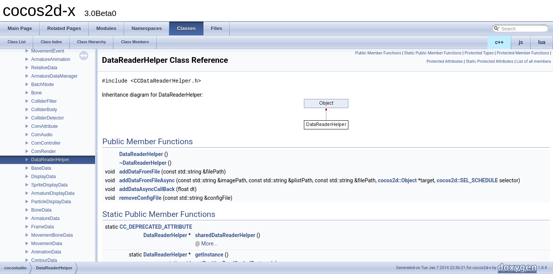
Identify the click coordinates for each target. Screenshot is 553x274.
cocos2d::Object (397, 180)
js (521, 42)
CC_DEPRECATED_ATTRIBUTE (155, 227)
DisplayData (43, 176)
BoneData (41, 210)
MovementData (46, 243)
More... (209, 244)
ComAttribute (44, 126)
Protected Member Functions (523, 53)
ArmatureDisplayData (53, 193)
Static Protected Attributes (489, 61)
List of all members (533, 61)
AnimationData (46, 252)
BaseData (41, 168)
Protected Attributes (445, 61)
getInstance (209, 255)
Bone (36, 93)
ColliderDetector (47, 118)
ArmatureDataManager (54, 76)
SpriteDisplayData (49, 185)
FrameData (42, 226)
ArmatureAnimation (50, 59)
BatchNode (42, 84)
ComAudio (41, 134)
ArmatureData (45, 218)
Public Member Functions (378, 53)
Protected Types (479, 53)
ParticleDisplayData (51, 201)
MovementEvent (47, 51)
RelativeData (44, 67)
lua (541, 42)
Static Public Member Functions (433, 53)
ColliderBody (44, 109)
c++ (499, 42)
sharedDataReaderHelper (225, 235)
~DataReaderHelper (142, 163)
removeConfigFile (140, 198)
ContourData (44, 260)
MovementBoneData (52, 235)
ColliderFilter (44, 101)
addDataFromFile (139, 172)
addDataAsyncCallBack (147, 189)
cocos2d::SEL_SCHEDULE (467, 180)
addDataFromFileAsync (147, 180)
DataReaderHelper (50, 159)
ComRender (43, 151)
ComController (45, 143)
